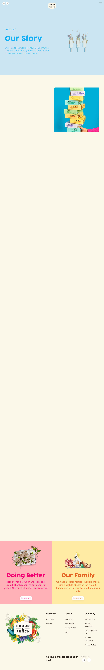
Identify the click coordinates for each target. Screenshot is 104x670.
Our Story (69, 619)
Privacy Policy (90, 645)
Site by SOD (85, 656)
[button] (100, 3)
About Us (9, 29)
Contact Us (89, 619)
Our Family (69, 623)
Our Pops (50, 619)
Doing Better (70, 628)
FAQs (67, 632)
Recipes (49, 623)
